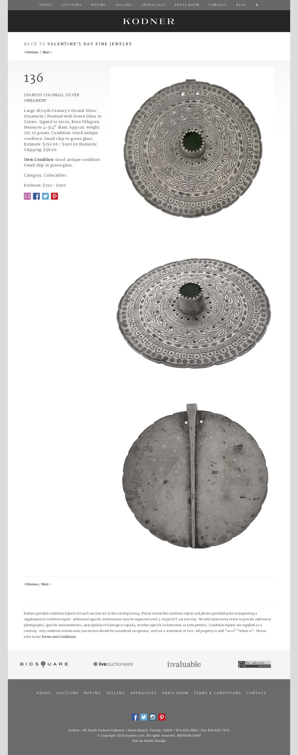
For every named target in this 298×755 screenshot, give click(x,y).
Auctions (67, 693)
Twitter (45, 196)
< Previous (31, 52)
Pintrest (54, 196)
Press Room (175, 693)
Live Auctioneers (114, 664)
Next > (47, 52)
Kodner (149, 21)
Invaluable (184, 664)
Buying (92, 693)
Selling (116, 693)
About (43, 693)
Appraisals (143, 693)
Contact (256, 693)
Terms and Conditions (59, 637)
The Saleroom (255, 664)
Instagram (152, 717)
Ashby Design (155, 740)
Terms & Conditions (217, 693)
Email (27, 196)
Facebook (36, 196)
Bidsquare (43, 664)
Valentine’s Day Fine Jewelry (89, 44)
